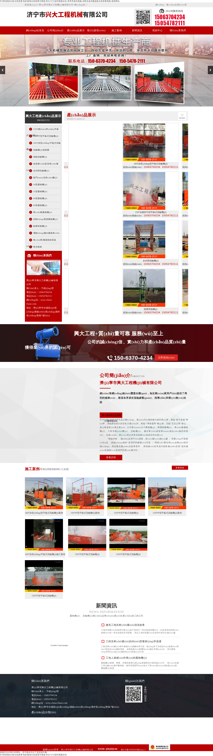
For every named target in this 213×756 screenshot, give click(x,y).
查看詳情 (111, 457)
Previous (2, 70)
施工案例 (117, 30)
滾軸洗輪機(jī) (40, 157)
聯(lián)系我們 (182, 5)
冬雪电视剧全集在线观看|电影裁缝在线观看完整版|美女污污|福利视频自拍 (33, 755)
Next (210, 70)
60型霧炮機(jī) (40, 205)
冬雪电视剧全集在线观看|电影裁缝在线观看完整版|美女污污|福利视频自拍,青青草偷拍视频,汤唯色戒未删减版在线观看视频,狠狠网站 (60, 1)
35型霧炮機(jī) (40, 191)
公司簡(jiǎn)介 (55, 30)
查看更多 (180, 468)
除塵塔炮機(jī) (40, 226)
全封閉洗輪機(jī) (41, 171)
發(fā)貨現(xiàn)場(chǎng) (96, 31)
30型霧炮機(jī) (40, 184)
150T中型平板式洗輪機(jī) (45, 136)
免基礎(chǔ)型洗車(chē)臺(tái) (42, 165)
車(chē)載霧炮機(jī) (42, 212)
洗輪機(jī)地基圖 (41, 150)
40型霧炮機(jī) (40, 198)
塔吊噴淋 (37, 247)
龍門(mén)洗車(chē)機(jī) (45, 178)
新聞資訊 (137, 30)
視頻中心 (157, 30)
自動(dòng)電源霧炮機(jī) (45, 219)
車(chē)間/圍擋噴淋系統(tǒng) (41, 241)
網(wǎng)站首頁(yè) (160, 5)
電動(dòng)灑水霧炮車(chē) (46, 233)
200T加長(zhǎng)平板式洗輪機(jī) (43, 144)
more (182, 118)
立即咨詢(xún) (166, 357)
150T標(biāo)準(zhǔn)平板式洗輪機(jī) (42, 130)
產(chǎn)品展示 (171, 5)
